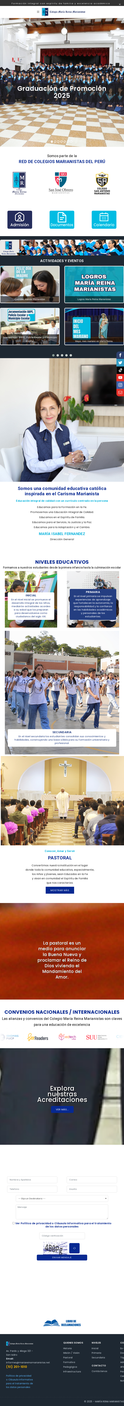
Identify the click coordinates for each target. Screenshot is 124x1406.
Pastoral (68, 1357)
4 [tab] (61, 142)
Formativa (69, 1362)
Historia (67, 1348)
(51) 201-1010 (16, 1367)
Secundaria (98, 1357)
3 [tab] (58, 142)
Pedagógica (70, 1366)
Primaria (96, 1352)
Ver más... (62, 1109)
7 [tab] (71, 142)
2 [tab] (55, 142)
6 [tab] (68, 142)
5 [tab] (65, 142)
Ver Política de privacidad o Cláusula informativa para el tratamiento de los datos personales (63, 1225)
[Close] (120, 4)
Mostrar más (60, 890)
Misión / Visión (71, 1352)
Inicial (95, 1348)
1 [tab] (52, 142)
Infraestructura (72, 1371)
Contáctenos (99, 1371)
